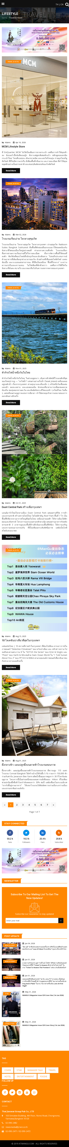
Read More (11, 170)
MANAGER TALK (35, 1070)
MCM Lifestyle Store (13, 146)
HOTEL (7, 1076)
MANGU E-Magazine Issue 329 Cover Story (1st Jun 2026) (43, 1025)
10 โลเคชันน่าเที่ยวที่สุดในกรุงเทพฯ (21, 640)
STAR (19, 1070)
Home (4, 18)
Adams (8, 142)
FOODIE (43, 1076)
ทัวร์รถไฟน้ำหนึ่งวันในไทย (16, 372)
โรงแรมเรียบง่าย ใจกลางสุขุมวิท (19, 238)
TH (57, 4)
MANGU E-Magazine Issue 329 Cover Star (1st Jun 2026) (43, 995)
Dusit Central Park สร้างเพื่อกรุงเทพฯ (22, 507)
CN (62, 4)
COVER (7, 1070)
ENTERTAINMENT (25, 1076)
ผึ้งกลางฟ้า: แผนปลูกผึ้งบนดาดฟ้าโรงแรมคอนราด (29, 764)
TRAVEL (52, 1070)
